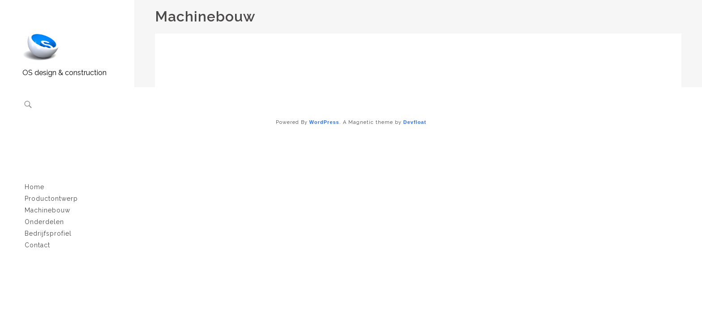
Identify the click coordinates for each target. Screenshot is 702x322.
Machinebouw (47, 210)
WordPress (324, 122)
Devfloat (414, 122)
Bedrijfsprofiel (48, 233)
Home (34, 187)
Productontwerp (51, 198)
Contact (37, 245)
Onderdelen (44, 221)
